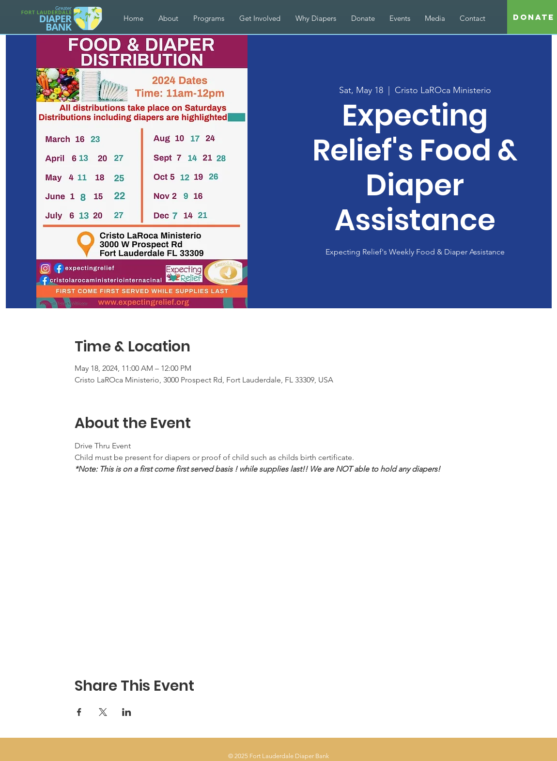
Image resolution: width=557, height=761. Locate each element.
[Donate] (534, 17)
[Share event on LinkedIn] (126, 712)
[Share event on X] (103, 712)
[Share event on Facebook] (79, 712)
